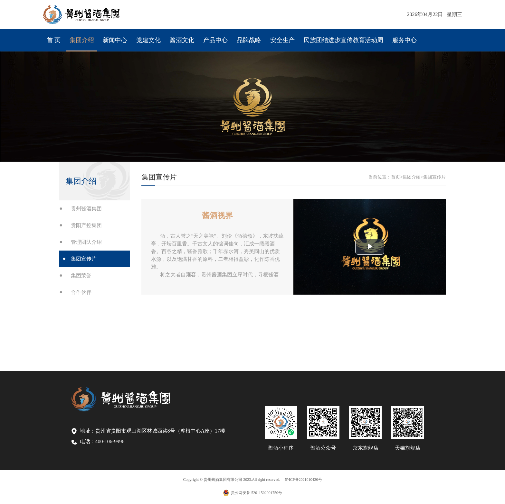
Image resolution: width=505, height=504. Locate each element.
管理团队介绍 (86, 242)
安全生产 (258, 36)
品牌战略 (227, 36)
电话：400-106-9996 (98, 441)
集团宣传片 (84, 258)
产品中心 (197, 36)
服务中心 (372, 36)
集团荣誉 (81, 275)
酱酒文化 (166, 36)
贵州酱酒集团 (86, 208)
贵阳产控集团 (86, 225)
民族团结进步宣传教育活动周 (315, 36)
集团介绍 (76, 36)
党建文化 (136, 36)
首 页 (50, 36)
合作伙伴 (81, 292)
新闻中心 (106, 36)
